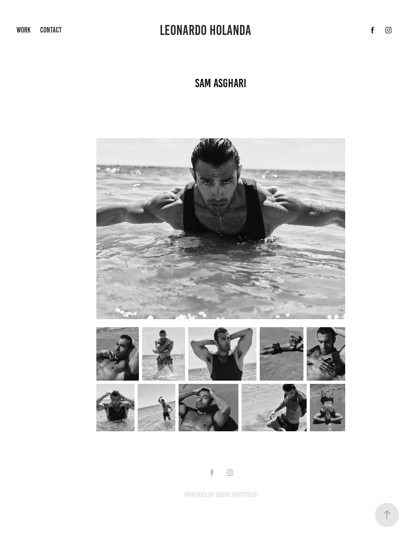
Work (23, 30)
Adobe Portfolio (236, 495)
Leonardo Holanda (205, 30)
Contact (51, 30)
